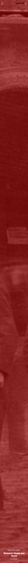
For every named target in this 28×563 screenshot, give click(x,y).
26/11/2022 (14, 559)
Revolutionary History (14, 550)
